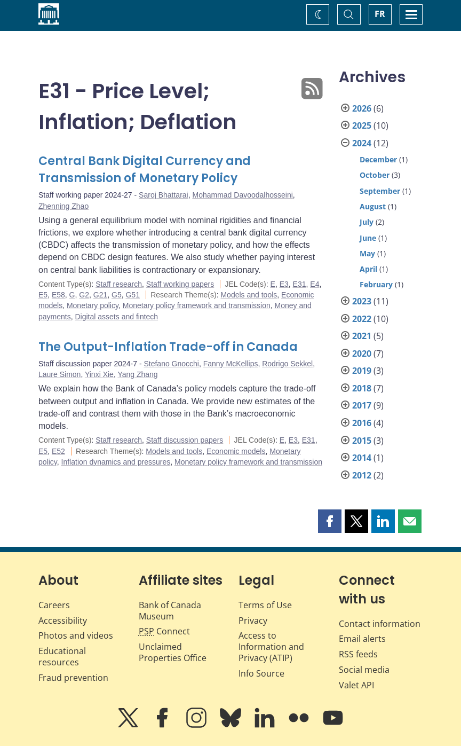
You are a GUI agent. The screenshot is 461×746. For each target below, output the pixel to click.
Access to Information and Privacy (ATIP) (271, 647)
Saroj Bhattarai (163, 195)
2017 (361, 405)
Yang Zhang (137, 374)
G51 (132, 294)
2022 (361, 319)
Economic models (236, 451)
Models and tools (248, 294)
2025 (361, 125)
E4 (314, 284)
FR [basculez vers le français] (380, 14)
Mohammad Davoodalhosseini (242, 195)
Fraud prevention (73, 678)
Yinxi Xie (99, 374)
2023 (361, 301)
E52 (58, 451)
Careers (54, 605)
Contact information (379, 624)
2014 (361, 458)
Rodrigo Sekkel (287, 363)
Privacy (253, 620)
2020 (361, 353)
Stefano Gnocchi (171, 363)
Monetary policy (92, 305)
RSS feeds (358, 654)
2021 (361, 336)
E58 (58, 294)
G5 (117, 294)
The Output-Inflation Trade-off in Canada (168, 347)
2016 (361, 423)
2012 (361, 475)
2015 (361, 440)
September (380, 191)
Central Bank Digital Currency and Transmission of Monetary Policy (144, 169)
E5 (42, 294)
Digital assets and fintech (116, 316)
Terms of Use (265, 605)
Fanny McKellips (230, 363)
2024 (361, 143)
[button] (329, 521)
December (378, 159)
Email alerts (362, 639)
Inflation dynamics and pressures (116, 462)
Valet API (356, 685)
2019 (361, 370)
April (368, 269)
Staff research (119, 284)
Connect (164, 631)
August (373, 206)
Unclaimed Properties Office (172, 652)
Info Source (261, 673)
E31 (299, 284)
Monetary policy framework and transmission (197, 305)
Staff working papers (180, 284)
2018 (361, 388)
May (367, 253)
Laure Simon (59, 374)
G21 (100, 294)
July (366, 222)
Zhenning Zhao (63, 206)
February (376, 284)
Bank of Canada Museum (170, 610)
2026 (361, 108)
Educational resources (62, 656)
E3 (284, 284)
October (375, 175)
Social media (364, 670)
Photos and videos (75, 635)
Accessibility (62, 620)
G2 (84, 294)
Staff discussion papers (185, 440)
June (368, 238)
